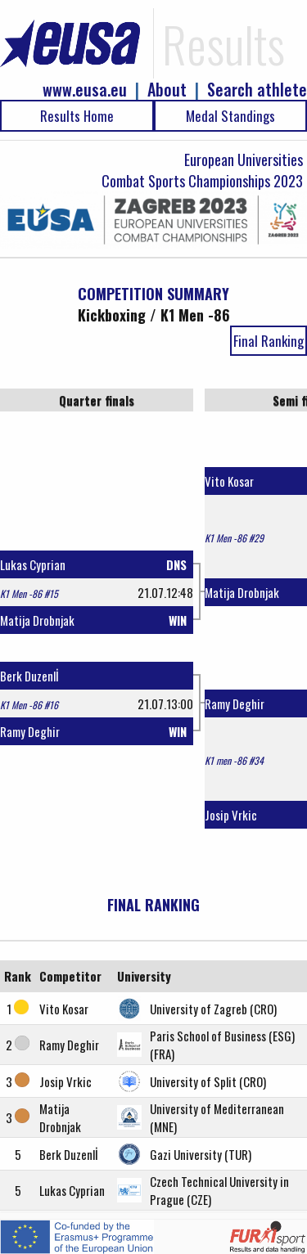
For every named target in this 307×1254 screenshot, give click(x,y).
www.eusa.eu (85, 89)
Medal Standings (230, 116)
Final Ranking (268, 340)
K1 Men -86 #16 (29, 705)
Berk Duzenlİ (29, 676)
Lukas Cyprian (32, 564)
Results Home (77, 116)
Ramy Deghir (30, 731)
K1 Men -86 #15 (29, 593)
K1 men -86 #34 (234, 760)
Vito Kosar (229, 481)
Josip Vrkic (231, 815)
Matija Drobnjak (37, 620)
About (167, 89)
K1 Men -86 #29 (234, 538)
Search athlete (257, 89)
